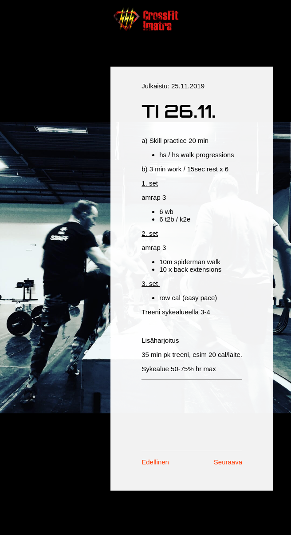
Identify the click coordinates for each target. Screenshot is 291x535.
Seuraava (228, 462)
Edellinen (155, 462)
